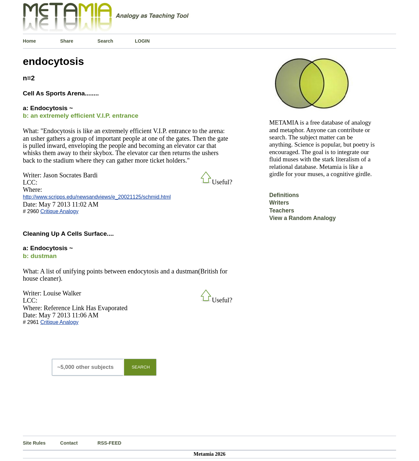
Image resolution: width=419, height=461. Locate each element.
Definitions (284, 195)
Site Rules (34, 443)
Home (29, 41)
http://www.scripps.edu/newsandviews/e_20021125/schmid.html (97, 197)
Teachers (281, 210)
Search (105, 41)
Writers (279, 202)
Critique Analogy (59, 211)
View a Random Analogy (302, 218)
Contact (69, 443)
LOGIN (142, 41)
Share (66, 41)
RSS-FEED (109, 443)
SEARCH (141, 367)
